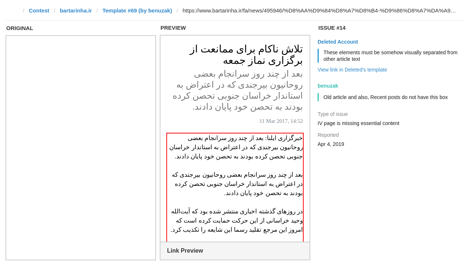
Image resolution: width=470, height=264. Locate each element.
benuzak (328, 86)
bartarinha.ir (76, 10)
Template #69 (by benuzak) (137, 10)
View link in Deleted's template (352, 70)
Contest (39, 10)
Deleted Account (338, 42)
